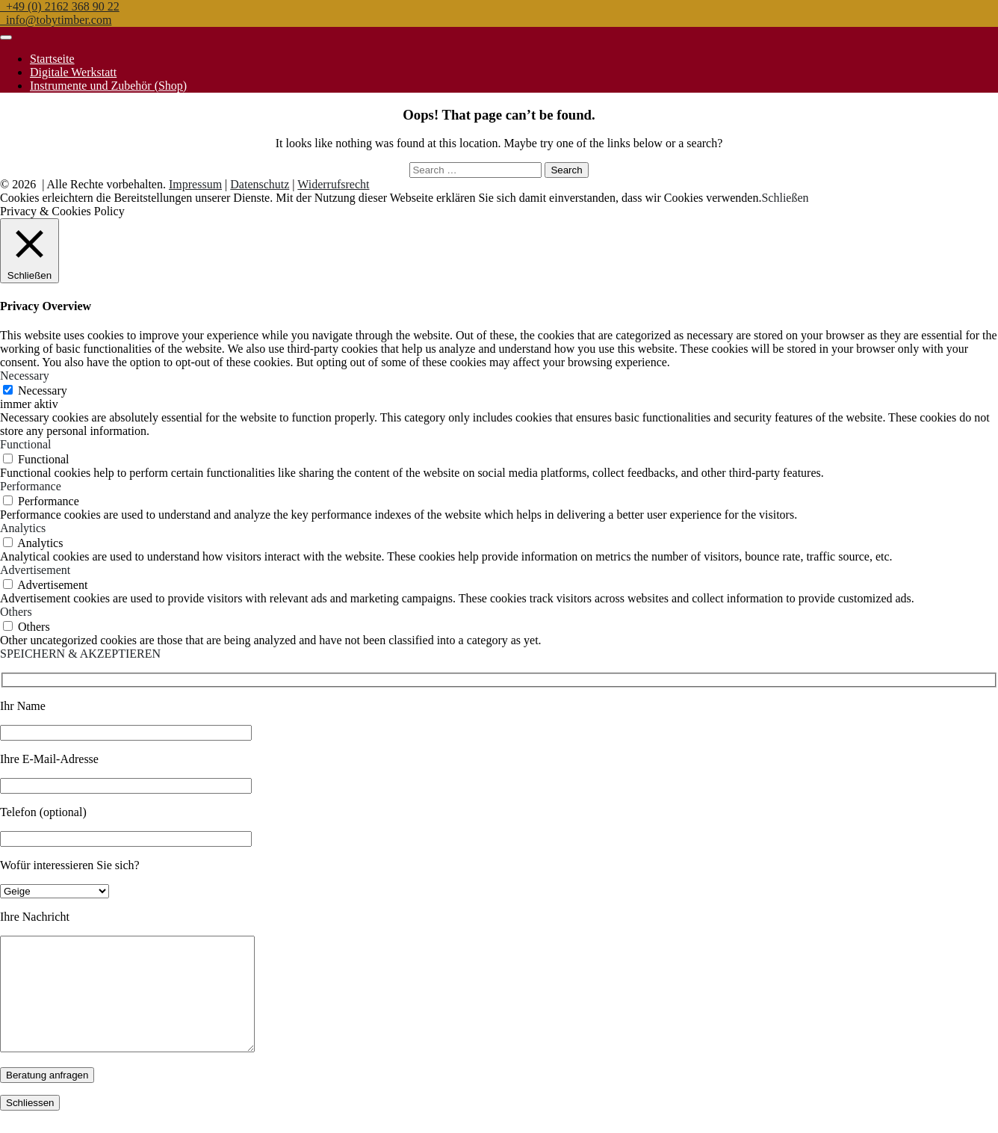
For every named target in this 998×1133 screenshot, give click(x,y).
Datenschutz (259, 184)
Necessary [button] (24, 375)
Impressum (195, 184)
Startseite (52, 58)
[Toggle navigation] (6, 37)
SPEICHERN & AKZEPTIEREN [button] (80, 653)
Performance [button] (30, 486)
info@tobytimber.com (55, 19)
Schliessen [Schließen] (30, 1125)
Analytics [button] (23, 528)
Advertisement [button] (35, 570)
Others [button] (16, 611)
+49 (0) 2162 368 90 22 (60, 6)
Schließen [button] (784, 197)
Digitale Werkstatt (73, 72)
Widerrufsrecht (333, 184)
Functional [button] (25, 444)
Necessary (42, 390)
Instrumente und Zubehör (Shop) (108, 85)
